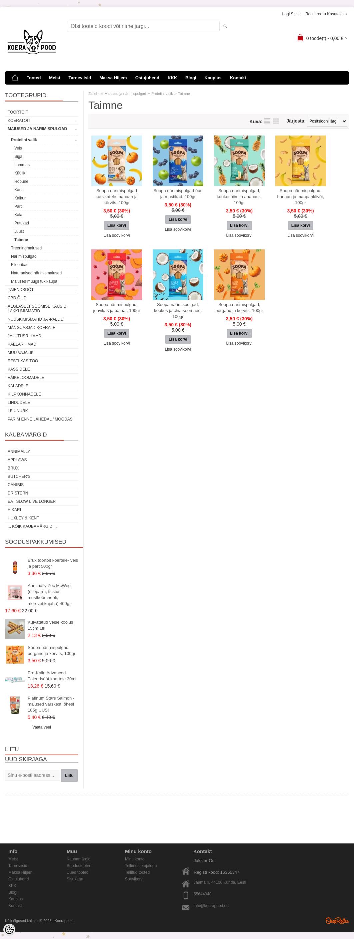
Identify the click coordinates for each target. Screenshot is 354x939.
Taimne (21, 239)
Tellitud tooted (137, 872)
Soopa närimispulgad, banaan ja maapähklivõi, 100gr (300, 196)
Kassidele (19, 369)
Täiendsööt (21, 289)
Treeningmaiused (26, 248)
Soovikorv (134, 879)
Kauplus (213, 77)
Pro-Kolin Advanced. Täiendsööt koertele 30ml (52, 675)
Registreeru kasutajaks (326, 14)
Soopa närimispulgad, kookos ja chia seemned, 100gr (178, 310)
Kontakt (238, 77)
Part (18, 206)
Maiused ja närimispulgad (37, 129)
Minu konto (135, 859)
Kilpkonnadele (24, 394)
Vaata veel (41, 727)
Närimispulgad (24, 256)
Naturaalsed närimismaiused (36, 273)
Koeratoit (19, 120)
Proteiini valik (24, 140)
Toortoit (18, 112)
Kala (18, 214)
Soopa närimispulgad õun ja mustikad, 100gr (177, 193)
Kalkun (20, 198)
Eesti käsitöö (23, 361)
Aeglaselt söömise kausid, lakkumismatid (38, 308)
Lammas (22, 164)
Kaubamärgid (78, 859)
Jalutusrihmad (24, 336)
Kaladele (18, 386)
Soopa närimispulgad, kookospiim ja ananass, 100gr (239, 196)
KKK (172, 77)
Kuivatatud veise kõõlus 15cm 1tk (50, 625)
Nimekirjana (267, 121)
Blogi (190, 77)
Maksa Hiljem (113, 77)
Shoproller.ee (337, 920)
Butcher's (19, 476)
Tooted (34, 77)
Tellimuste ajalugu (141, 865)
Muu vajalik (21, 352)
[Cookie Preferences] (9, 930)
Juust (19, 231)
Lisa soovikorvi (117, 235)
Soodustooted (79, 865)
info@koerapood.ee (211, 905)
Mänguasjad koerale (31, 327)
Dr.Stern (18, 493)
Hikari (14, 509)
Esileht (93, 94)
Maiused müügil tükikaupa (34, 281)
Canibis (16, 484)
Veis (18, 148)
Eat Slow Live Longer (32, 501)
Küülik (19, 173)
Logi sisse (291, 14)
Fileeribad (20, 264)
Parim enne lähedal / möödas (40, 419)
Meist (54, 77)
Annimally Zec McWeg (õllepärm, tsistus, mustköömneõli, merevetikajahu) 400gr (49, 594)
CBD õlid (17, 298)
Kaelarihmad (22, 344)
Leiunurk (18, 411)
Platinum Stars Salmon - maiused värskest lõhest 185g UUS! (51, 704)
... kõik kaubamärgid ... (32, 526)
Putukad (21, 223)
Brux (13, 468)
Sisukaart (75, 879)
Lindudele (19, 402)
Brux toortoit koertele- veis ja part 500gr (53, 563)
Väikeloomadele (26, 377)
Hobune (21, 181)
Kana (19, 189)
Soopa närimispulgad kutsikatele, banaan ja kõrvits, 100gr (117, 196)
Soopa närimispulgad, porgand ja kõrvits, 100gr (51, 650)
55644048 (202, 894)
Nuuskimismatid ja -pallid (36, 319)
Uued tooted (77, 872)
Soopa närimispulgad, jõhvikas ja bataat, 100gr (116, 307)
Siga (18, 156)
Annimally (19, 451)
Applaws (17, 460)
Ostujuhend (147, 77)
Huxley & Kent (23, 518)
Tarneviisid (80, 77)
